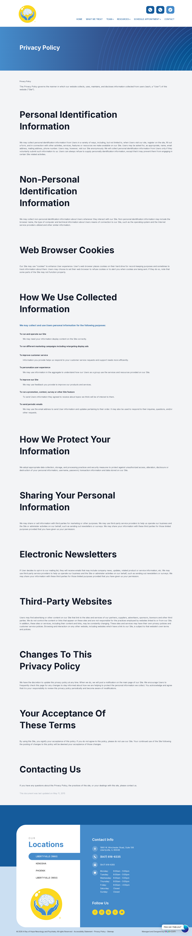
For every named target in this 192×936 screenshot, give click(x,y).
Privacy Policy (100, 931)
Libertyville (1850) (47, 877)
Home (79, 19)
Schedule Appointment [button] (147, 19)
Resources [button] (123, 19)
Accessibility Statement (83, 931)
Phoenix (40, 870)
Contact (169, 19)
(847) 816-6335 (110, 856)
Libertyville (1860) (47, 856)
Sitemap (110, 931)
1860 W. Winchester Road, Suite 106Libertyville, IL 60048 (117, 848)
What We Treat (94, 19)
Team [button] (110, 19)
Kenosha (41, 863)
